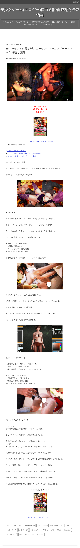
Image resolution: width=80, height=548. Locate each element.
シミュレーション (57, 525)
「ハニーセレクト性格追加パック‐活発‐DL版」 (24, 153)
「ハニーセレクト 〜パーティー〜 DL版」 (22, 156)
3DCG (9, 525)
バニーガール (12, 530)
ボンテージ (23, 530)
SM (38, 525)
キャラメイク (24, 534)
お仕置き (67, 530)
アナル (45, 525)
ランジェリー (35, 530)
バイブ (68, 525)
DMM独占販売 (29, 525)
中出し (45, 530)
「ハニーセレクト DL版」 (16, 151)
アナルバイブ (12, 534)
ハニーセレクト (38, 534)
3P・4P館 (17, 525)
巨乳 (52, 530)
